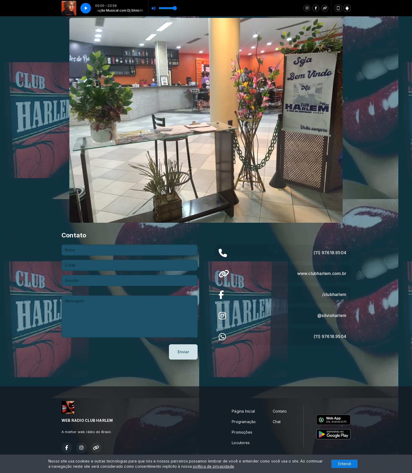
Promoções (242, 432)
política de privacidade (213, 466)
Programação (244, 421)
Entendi (344, 463)
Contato (280, 411)
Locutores (241, 442)
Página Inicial (243, 411)
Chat (277, 421)
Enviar (183, 352)
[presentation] (101, 352)
